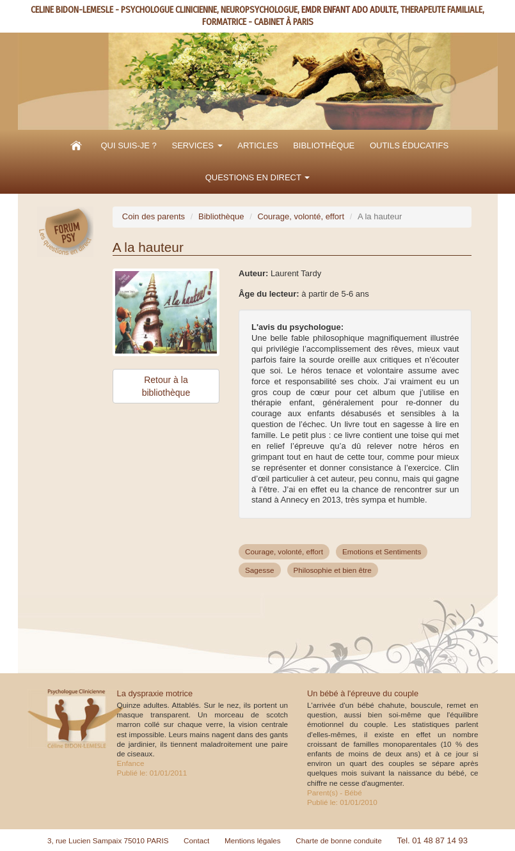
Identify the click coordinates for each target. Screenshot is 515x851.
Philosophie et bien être (333, 570)
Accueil (76, 146)
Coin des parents (153, 216)
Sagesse (259, 570)
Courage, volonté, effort (300, 216)
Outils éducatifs (409, 145)
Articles (257, 145)
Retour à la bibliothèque (166, 386)
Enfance (131, 763)
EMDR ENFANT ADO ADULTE (349, 9)
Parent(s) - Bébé (334, 792)
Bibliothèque (323, 145)
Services (196, 145)
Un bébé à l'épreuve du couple (362, 693)
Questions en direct (257, 177)
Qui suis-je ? (128, 145)
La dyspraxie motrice (155, 693)
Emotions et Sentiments (381, 551)
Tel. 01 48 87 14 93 (432, 840)
